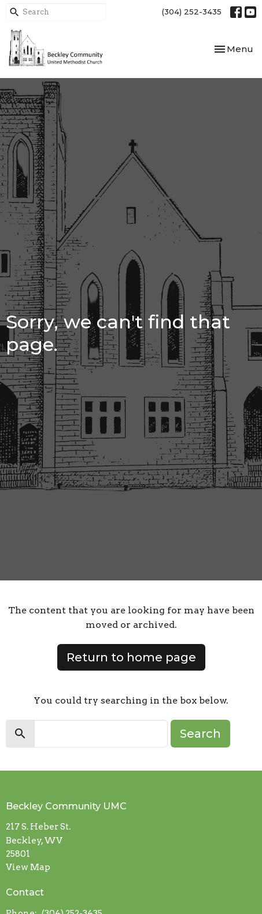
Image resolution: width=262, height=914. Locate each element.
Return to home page (131, 657)
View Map (28, 867)
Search (200, 734)
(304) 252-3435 (192, 11)
